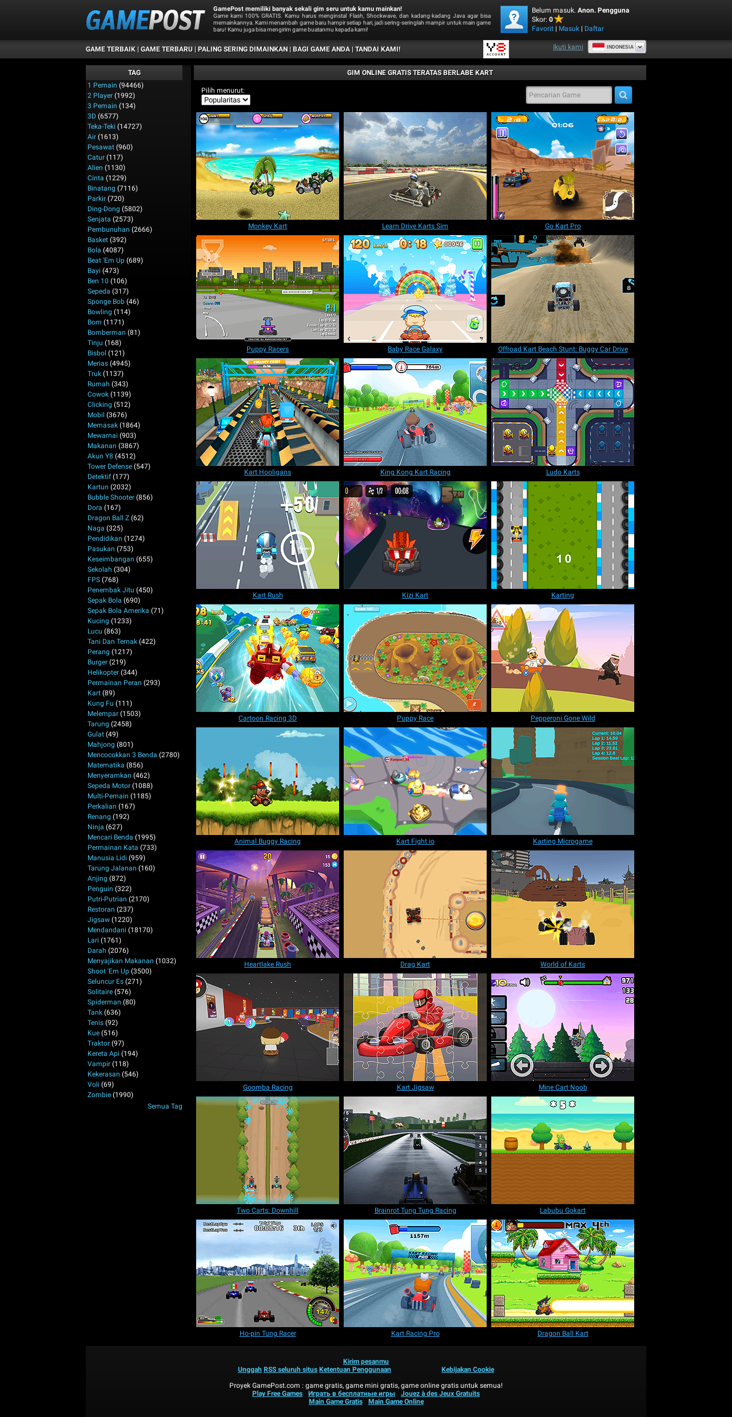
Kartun (98, 487)
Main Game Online (396, 1402)
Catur (96, 157)
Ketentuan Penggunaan (355, 1369)
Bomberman (106, 332)
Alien (95, 168)
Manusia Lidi (107, 858)
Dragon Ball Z (108, 518)
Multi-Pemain (108, 796)
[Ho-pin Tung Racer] (268, 1273)
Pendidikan (104, 539)
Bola (94, 250)
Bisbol (96, 353)
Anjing (97, 878)
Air (91, 137)
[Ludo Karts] (563, 412)
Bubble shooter (110, 497)
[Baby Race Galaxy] (415, 289)
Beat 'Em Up (106, 260)
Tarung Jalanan (112, 868)
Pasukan (101, 549)
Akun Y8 (100, 456)
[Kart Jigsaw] (415, 1027)
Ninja (95, 827)
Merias (97, 363)
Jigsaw (98, 920)
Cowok (98, 394)
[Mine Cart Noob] (563, 1027)
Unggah (250, 1369)
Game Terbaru (167, 49)
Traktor (98, 1043)
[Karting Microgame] (563, 781)
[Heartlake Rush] (268, 904)
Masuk (569, 29)
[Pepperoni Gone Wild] (563, 658)
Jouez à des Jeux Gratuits (440, 1394)
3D (91, 116)
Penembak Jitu (110, 590)
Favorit (543, 29)
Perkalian (102, 806)
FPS (93, 580)
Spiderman (104, 1002)
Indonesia (613, 47)
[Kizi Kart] (415, 535)
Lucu (94, 631)
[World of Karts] (563, 904)
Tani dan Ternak (112, 642)
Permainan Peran (114, 683)
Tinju (95, 343)
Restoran (101, 909)
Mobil (96, 415)
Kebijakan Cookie (467, 1369)
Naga (96, 528)
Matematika (106, 765)
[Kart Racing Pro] (415, 1273)
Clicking (99, 405)
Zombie (99, 1095)
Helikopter (103, 672)
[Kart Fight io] (415, 781)
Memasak (102, 425)
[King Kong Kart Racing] (415, 412)
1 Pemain (102, 85)
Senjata (99, 219)
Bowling (99, 312)
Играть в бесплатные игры (351, 1394)
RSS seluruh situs (290, 1369)
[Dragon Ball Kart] (563, 1273)
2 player (100, 96)
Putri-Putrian (107, 899)
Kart (94, 693)
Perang (98, 652)
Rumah (98, 384)
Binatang (101, 188)
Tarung (98, 724)
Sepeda (98, 291)
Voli (93, 1084)
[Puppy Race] (415, 658)
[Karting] (563, 535)
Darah (96, 951)
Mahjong (101, 745)
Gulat (95, 734)
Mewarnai (102, 436)
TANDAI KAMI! (377, 49)
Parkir (96, 199)
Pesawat (100, 147)
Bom (94, 322)
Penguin (100, 889)
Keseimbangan (110, 559)
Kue (93, 1033)
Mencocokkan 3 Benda (122, 755)
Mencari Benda (110, 837)
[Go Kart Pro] (563, 166)
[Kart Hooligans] (268, 412)
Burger (97, 662)
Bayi (94, 271)
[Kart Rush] (268, 535)
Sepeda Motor (108, 786)
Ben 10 (98, 281)
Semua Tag (165, 1106)
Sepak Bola (104, 600)
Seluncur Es (105, 981)
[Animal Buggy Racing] (268, 781)
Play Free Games (277, 1394)
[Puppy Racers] (268, 289)
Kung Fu (100, 703)
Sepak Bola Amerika (118, 611)
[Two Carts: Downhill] (268, 1150)
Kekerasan (103, 1074)
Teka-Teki (101, 126)
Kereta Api (103, 1054)
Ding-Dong (103, 209)
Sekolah (99, 569)
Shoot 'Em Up (108, 971)
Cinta (95, 178)
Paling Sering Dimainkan (243, 49)
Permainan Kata (112, 848)
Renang (99, 817)
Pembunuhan (108, 229)
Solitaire (100, 992)
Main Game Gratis (336, 1402)
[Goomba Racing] (268, 1027)
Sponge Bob (106, 302)
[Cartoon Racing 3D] (268, 658)
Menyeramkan (109, 775)
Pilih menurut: (223, 90)
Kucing (98, 621)
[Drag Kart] (415, 904)
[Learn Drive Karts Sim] (415, 166)
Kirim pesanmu (366, 1361)
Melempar (102, 714)
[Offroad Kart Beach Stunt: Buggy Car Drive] (563, 289)
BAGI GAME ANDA (321, 49)
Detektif (99, 477)
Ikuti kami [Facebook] (568, 47)
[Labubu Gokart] (563, 1150)
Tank (94, 1012)
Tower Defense (109, 466)
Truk (94, 374)
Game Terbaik (111, 49)
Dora (94, 508)
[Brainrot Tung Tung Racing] (415, 1150)
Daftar (594, 29)
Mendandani (106, 930)
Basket (97, 240)
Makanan (102, 446)
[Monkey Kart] (268, 166)
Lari (93, 940)
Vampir (98, 1064)
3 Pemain (102, 106)
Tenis (95, 1023)
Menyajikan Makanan (120, 961)
